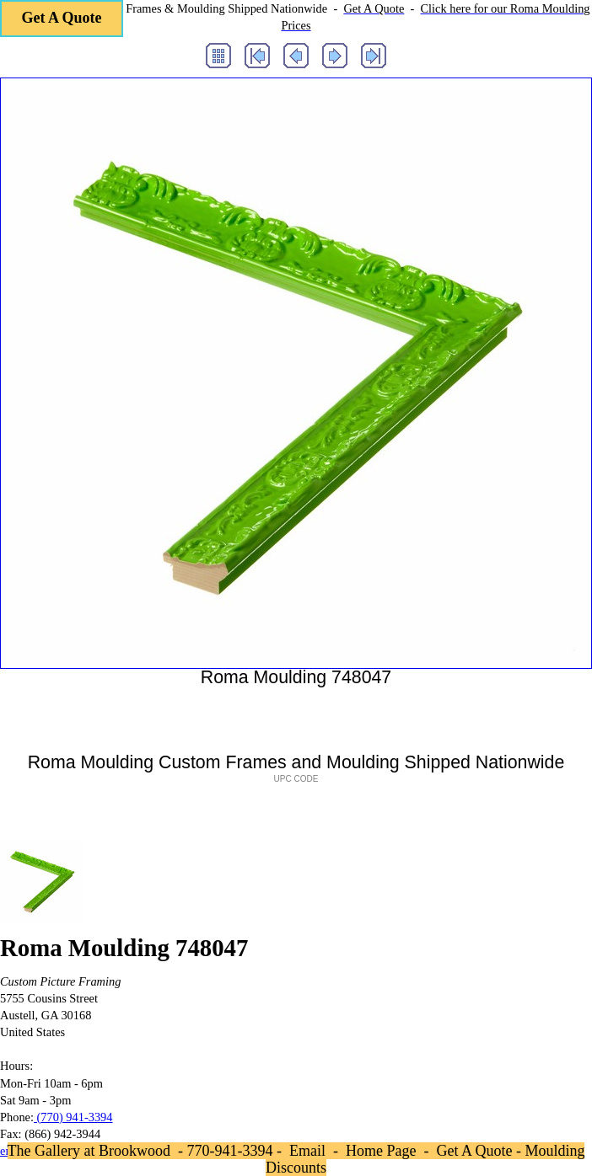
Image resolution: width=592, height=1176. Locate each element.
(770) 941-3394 (73, 1117)
